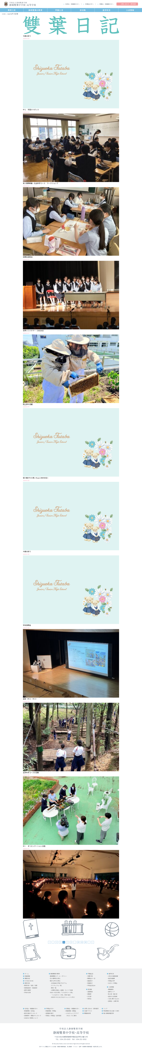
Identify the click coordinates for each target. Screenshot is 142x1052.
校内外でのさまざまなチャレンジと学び (63, 997)
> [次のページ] (92, 942)
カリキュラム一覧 (56, 985)
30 (82, 942)
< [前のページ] (49, 942)
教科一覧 (53, 988)
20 (78, 942)
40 (85, 942)
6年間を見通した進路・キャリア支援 (62, 990)
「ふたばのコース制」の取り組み (61, 995)
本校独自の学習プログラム (59, 983)
